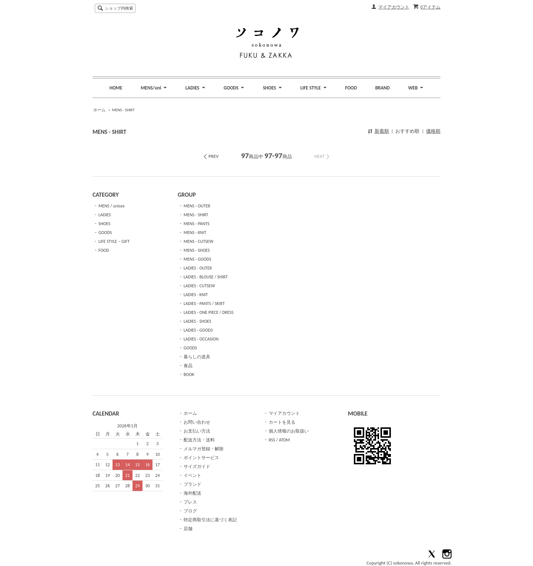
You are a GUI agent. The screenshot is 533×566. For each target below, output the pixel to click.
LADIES (104, 214)
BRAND (382, 88)
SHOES (104, 223)
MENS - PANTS (196, 223)
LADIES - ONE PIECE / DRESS (209, 312)
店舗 (188, 528)
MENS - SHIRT (123, 110)
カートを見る (282, 422)
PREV (213, 156)
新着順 (382, 131)
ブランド (192, 484)
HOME (116, 88)
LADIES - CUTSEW (199, 285)
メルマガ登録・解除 (204, 448)
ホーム (99, 110)
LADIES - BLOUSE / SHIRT (206, 276)
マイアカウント (393, 7)
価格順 (433, 131)
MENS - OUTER (197, 206)
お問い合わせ (197, 422)
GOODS (105, 232)
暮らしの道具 (197, 356)
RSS (272, 440)
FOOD (351, 88)
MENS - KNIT (195, 232)
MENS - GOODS (197, 259)
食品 (188, 365)
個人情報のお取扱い (289, 431)
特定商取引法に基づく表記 (210, 519)
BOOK (189, 374)
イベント (192, 475)
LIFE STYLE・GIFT (114, 241)
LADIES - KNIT (196, 294)
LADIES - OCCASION (201, 339)
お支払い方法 (197, 431)
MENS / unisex (111, 206)
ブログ (190, 511)
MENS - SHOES (197, 250)
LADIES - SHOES (197, 321)
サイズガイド (197, 466)
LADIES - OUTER (198, 268)
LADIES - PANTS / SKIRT (204, 303)
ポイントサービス (201, 457)
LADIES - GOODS (198, 330)
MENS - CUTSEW (198, 241)
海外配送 (192, 493)
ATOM (284, 440)
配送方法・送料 (199, 440)
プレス (190, 502)
